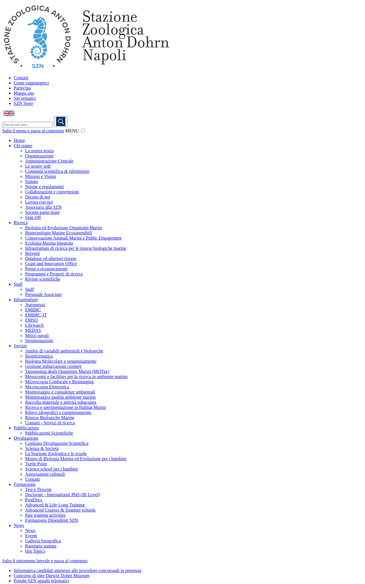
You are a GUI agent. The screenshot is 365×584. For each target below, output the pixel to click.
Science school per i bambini (51, 469)
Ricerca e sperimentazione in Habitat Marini (65, 407)
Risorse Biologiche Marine (49, 417)
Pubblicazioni (26, 427)
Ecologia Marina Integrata (49, 243)
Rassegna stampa (40, 546)
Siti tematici (25, 98)
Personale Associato (43, 294)
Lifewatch (34, 325)
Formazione (24, 484)
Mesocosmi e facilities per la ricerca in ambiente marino (76, 376)
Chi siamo (23, 145)
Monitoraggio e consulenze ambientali (60, 392)
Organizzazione (39, 155)
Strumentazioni (39, 340)
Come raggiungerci (31, 82)
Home (19, 140)
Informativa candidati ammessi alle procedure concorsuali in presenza (77, 570)
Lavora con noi (39, 202)
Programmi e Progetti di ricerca (54, 273)
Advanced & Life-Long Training (55, 504)
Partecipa (22, 88)
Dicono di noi (37, 196)
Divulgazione (26, 438)
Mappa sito (24, 93)
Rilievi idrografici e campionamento (58, 412)
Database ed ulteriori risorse (50, 258)
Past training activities (45, 515)
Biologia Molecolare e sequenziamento (60, 361)
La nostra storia (39, 150)
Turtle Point (36, 463)
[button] (83, 130)
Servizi (20, 345)
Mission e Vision (40, 176)
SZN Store (23, 103)
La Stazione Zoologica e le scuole (56, 453)
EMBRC (33, 309)
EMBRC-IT (36, 315)
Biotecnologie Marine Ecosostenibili (58, 232)
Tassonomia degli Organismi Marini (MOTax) (67, 371)
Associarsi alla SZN (43, 207)
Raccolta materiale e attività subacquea (60, 402)
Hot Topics (35, 551)
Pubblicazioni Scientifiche (49, 433)
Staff (18, 284)
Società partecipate (42, 212)
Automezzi (35, 304)
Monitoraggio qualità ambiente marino (60, 397)
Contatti (21, 77)
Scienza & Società (41, 448)
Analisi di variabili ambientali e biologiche (64, 350)
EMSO (31, 320)
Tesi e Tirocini (38, 489)
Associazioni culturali (45, 474)
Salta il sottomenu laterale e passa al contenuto (45, 560)
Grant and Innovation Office (51, 263)
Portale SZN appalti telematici (41, 580)
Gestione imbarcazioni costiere (53, 366)
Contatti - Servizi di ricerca (50, 422)
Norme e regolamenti (44, 186)
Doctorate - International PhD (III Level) (62, 494)
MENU (72, 130)
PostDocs (33, 499)
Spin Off (33, 217)
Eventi (31, 535)
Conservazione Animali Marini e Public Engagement (73, 238)
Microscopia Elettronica (47, 386)
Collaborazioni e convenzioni (52, 191)
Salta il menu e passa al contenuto (33, 130)
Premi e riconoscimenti (46, 268)
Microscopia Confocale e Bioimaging (59, 381)
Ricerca (21, 222)
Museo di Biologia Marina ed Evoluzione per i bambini (75, 458)
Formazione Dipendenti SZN (51, 520)
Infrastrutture (26, 299)
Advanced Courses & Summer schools (60, 510)
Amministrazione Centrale (49, 161)
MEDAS (33, 330)
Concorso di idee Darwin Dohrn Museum (51, 575)
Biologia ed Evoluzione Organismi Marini (63, 227)
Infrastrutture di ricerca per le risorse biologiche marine (75, 248)
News (19, 525)
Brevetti (32, 253)
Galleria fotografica (43, 540)
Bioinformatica (39, 356)
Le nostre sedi (38, 166)
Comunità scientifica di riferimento (57, 171)
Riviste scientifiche (42, 279)
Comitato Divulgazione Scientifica (56, 443)
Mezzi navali (37, 335)
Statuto (31, 181)
